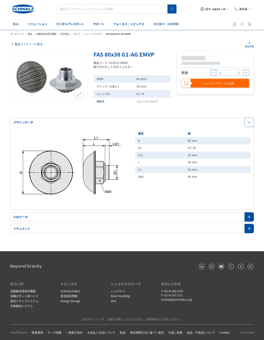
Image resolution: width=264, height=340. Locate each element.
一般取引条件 (74, 332)
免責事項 (37, 332)
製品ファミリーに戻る (26, 44)
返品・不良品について (201, 332)
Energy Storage (70, 300)
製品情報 (249, 46)
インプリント (18, 332)
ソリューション (38, 24)
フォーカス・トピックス (129, 24)
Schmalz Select (70, 290)
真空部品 (64, 33)
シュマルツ (118, 290)
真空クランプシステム (24, 300)
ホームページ (17, 33)
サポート (99, 24)
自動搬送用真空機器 (46, 33)
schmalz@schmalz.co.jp (176, 299)
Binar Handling (120, 295)
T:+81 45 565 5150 (172, 290)
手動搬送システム (21, 305)
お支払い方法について (101, 332)
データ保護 (54, 332)
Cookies (224, 332)
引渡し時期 (175, 332)
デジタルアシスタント (70, 24)
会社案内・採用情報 (166, 24)
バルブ (76, 33)
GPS (113, 300)
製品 (16, 24)
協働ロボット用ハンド (24, 295)
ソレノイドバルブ (93, 33)
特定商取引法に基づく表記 (147, 332)
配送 (123, 332)
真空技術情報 (69, 295)
